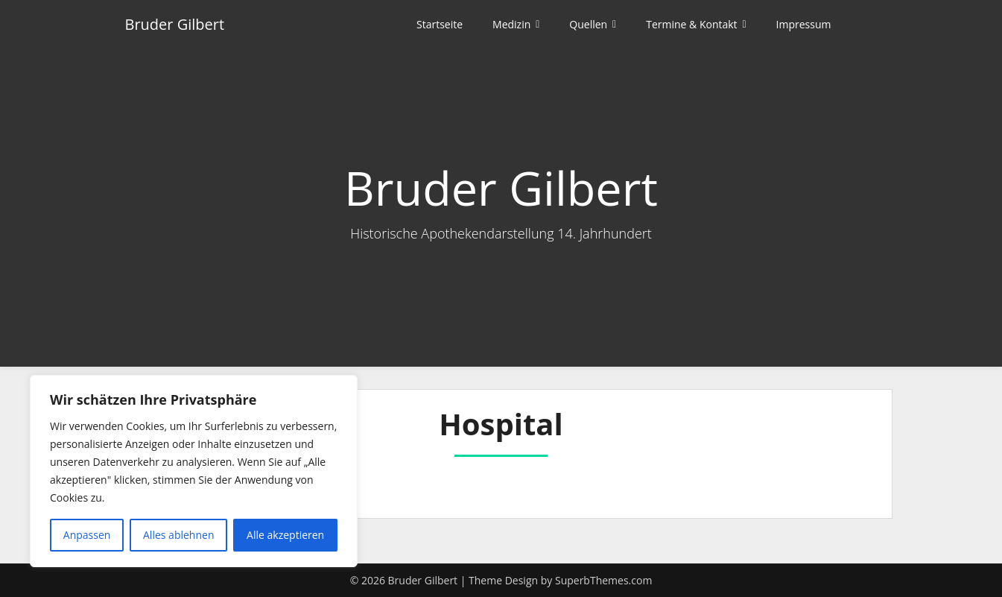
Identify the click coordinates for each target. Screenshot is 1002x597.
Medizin (511, 24)
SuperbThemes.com (603, 580)
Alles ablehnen (178, 535)
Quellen (588, 24)
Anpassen (87, 535)
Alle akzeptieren (285, 535)
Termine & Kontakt (691, 24)
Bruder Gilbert (175, 24)
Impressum (803, 24)
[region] (194, 471)
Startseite (439, 24)
